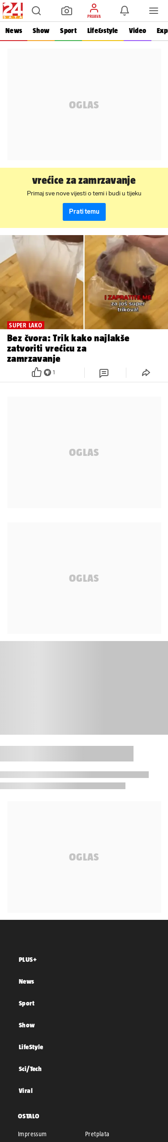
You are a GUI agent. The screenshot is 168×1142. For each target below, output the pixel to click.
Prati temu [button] (84, 211)
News (13, 30)
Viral (26, 1090)
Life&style (102, 30)
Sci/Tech (30, 1068)
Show (41, 30)
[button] (36, 11)
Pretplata (97, 1134)
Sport (68, 30)
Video (137, 30)
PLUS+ (28, 959)
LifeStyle (31, 1047)
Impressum (32, 1134)
